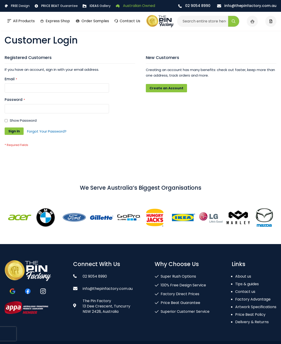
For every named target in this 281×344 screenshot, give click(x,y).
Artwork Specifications (255, 307)
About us (243, 276)
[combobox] (208, 21)
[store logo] (160, 21)
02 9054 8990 (194, 5)
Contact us (245, 291)
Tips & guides (247, 284)
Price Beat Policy (250, 314)
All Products (21, 21)
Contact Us (127, 21)
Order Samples (92, 21)
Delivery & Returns (252, 322)
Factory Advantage (253, 299)
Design (17, 5)
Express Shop (55, 21)
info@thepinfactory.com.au (246, 5)
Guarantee (56, 5)
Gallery (97, 5)
